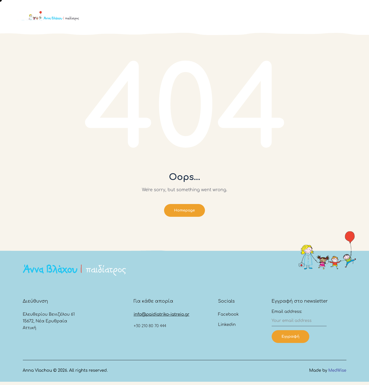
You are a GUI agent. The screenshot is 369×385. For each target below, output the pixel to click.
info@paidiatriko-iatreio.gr (161, 316)
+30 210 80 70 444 (150, 327)
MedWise (337, 373)
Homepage (184, 211)
